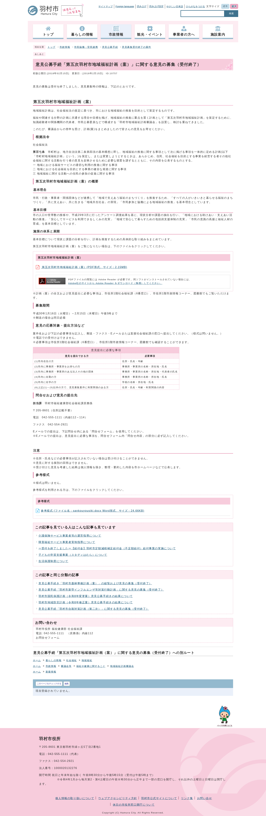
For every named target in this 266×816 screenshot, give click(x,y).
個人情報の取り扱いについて (74, 798)
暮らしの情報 (54, 660)
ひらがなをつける (195, 6)
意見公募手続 (110, 47)
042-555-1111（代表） (64, 754)
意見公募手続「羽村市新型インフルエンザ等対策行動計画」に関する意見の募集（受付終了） (101, 589)
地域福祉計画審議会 (122, 666)
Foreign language (125, 6)
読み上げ (141, 6)
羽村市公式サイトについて (159, 798)
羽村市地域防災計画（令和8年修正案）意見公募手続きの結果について (86, 602)
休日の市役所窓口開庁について (134, 804)
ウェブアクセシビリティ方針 (117, 798)
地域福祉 (87, 660)
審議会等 (66, 666)
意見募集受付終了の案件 (136, 47)
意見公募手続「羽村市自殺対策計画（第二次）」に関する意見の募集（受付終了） (94, 608)
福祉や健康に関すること (91, 666)
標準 (225, 6)
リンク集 (187, 798)
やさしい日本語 (174, 6)
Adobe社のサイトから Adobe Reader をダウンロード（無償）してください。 (115, 283)
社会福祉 (71, 660)
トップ (51, 47)
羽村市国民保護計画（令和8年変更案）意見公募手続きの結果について (86, 596)
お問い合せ (204, 798)
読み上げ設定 (156, 6)
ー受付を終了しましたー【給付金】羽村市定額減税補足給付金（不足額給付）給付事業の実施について (107, 548)
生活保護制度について (53, 561)
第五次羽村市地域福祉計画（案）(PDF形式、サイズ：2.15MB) (81, 267)
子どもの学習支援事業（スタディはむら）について (73, 554)
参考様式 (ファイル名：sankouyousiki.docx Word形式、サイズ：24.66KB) (90, 510)
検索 (231, 13)
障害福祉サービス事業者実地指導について (67, 542)
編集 (67, 683)
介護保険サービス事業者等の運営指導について (70, 535)
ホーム (37, 660)
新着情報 (51, 672)
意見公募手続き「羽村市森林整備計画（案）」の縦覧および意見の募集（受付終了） (95, 583)
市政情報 (65, 47)
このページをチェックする (49, 683)
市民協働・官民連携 (86, 47)
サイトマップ (105, 6)
